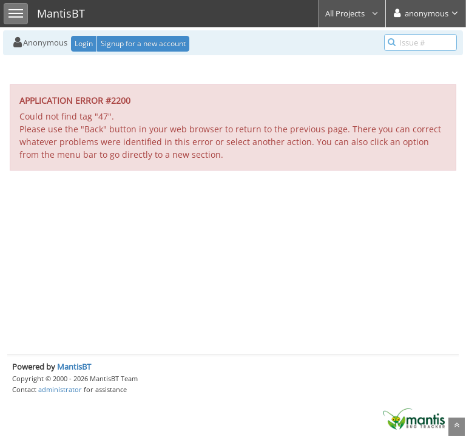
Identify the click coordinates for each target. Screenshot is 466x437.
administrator (60, 389)
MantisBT (74, 366)
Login (84, 43)
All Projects (351, 13)
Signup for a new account (143, 43)
